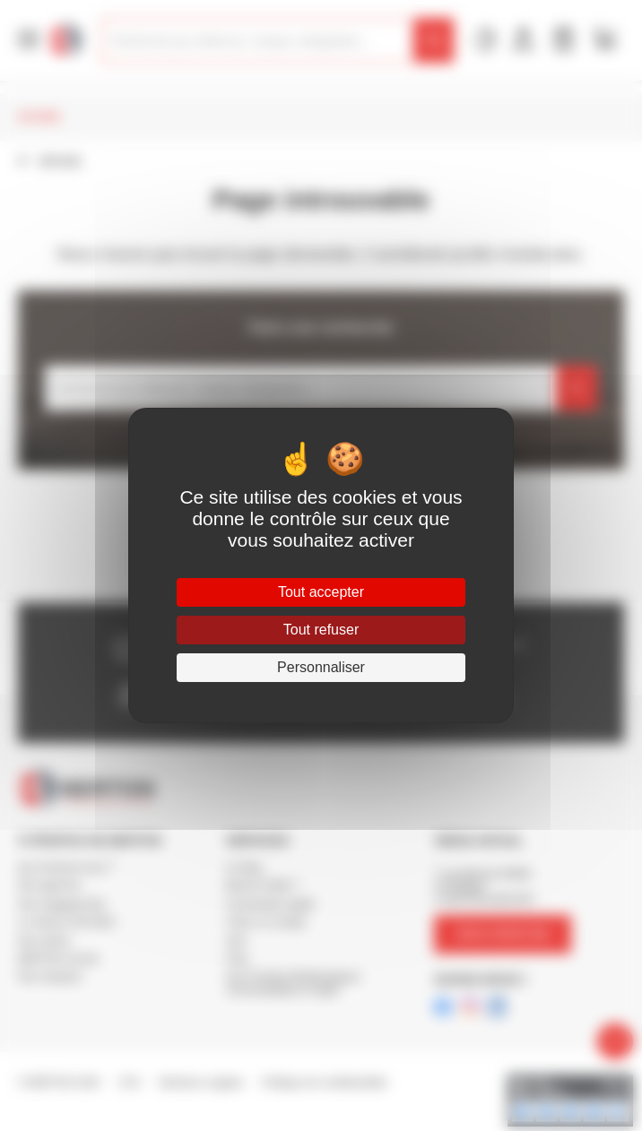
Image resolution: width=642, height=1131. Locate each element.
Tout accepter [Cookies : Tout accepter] (321, 592)
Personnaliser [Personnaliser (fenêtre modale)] (321, 667)
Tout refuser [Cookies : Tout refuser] (321, 629)
